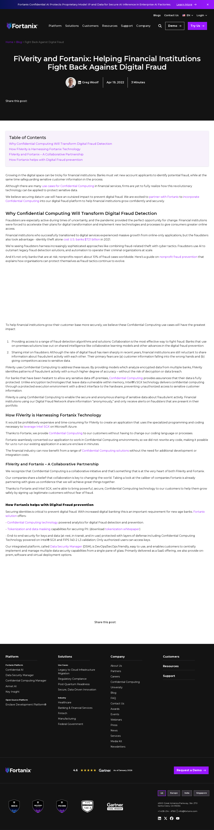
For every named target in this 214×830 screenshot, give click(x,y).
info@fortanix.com (187, 811)
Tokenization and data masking (29, 529)
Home (9, 42)
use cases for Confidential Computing (68, 186)
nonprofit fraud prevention (178, 257)
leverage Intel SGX (37, 426)
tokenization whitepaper (122, 529)
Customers (90, 25)
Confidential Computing (126, 378)
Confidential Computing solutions (105, 450)
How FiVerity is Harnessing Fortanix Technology (44, 149)
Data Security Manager (66, 546)
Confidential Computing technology (32, 522)
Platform (55, 25)
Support (127, 25)
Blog (19, 42)
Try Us (195, 25)
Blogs (157, 15)
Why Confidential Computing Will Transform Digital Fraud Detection (60, 143)
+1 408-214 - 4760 (167, 811)
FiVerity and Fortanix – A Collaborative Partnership (46, 154)
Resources (110, 25)
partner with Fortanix (164, 196)
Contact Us (171, 15)
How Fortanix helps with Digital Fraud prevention (46, 159)
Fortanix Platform (14, 665)
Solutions (72, 25)
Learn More (184, 4)
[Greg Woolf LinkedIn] (80, 82)
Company (143, 25)
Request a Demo (189, 770)
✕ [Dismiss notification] (208, 4)
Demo (172, 25)
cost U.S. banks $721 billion (82, 239)
